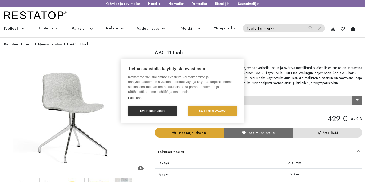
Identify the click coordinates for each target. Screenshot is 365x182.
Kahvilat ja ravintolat (123, 3)
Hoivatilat (176, 3)
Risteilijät (222, 3)
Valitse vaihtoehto (171, 91)
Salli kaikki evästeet (212, 110)
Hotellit (154, 3)
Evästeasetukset (152, 111)
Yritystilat (199, 3)
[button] (258, 152)
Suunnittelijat (249, 3)
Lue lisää (135, 98)
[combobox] (258, 100)
